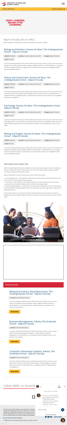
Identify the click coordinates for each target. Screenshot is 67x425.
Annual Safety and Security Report (19, 418)
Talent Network (57, 9)
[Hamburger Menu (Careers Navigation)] (62, 5)
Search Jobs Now (7, 9)
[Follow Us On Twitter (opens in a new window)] (48, 417)
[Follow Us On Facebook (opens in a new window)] (46, 417)
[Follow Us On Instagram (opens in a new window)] (51, 417)
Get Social (57, 417)
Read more (15, 312)
